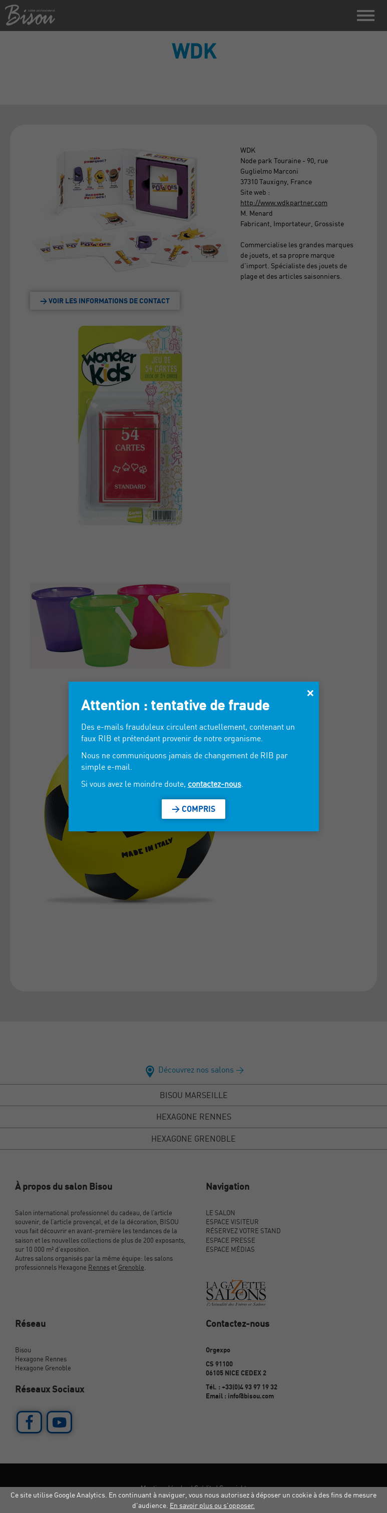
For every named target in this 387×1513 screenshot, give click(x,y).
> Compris (193, 809)
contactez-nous (214, 784)
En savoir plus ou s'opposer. (212, 1505)
